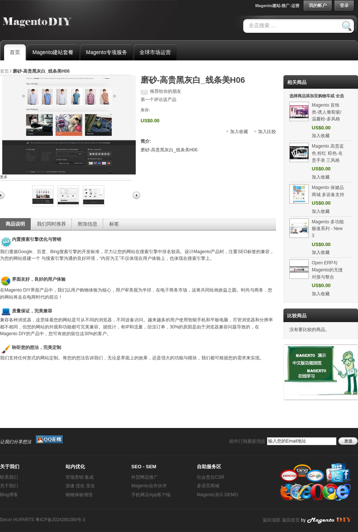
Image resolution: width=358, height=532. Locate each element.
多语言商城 (208, 485)
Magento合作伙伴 (149, 485)
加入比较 (267, 131)
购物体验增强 (79, 494)
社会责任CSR (210, 477)
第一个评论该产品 (158, 99)
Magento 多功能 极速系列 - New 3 (328, 228)
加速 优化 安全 (80, 485)
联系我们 (9, 477)
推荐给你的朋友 (165, 91)
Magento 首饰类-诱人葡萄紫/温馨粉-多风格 (326, 112)
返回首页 (291, 520)
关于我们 (9, 485)
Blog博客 (9, 494)
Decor (6, 519)
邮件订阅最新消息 (247, 441)
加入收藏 (239, 131)
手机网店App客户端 (150, 494)
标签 (114, 224)
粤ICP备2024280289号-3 (60, 519)
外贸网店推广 (144, 477)
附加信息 (87, 224)
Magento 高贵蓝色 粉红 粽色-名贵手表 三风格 (328, 153)
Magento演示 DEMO (217, 494)
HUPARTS (23, 519)
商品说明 (15, 224)
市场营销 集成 (80, 477)
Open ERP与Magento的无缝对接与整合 (327, 269)
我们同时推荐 (51, 224)
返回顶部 (271, 520)
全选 (340, 96)
